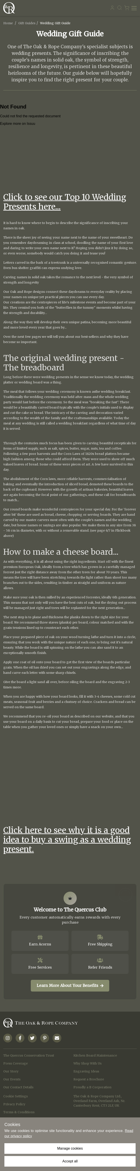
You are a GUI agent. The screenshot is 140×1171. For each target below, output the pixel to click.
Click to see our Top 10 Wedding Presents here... (64, 202)
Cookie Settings (15, 1096)
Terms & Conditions (19, 1112)
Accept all (70, 1161)
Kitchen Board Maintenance (95, 1055)
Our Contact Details (18, 1087)
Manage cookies (70, 1148)
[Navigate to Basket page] (126, 8)
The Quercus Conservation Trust (28, 1055)
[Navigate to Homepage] (10, 8)
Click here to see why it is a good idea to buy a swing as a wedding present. (67, 839)
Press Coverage (15, 1063)
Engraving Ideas (86, 1071)
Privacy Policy (14, 1104)
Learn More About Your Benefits (70, 985)
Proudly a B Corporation (92, 1087)
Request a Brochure (88, 1079)
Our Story (10, 1071)
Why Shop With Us (87, 1063)
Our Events (11, 1079)
